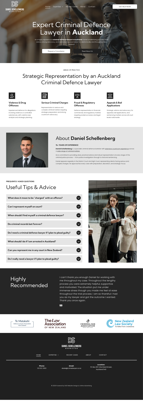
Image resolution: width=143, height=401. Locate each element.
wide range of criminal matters (68, 151)
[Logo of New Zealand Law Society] (120, 324)
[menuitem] (48, 7)
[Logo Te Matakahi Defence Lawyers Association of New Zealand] (23, 324)
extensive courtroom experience (117, 149)
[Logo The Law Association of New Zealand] (55, 324)
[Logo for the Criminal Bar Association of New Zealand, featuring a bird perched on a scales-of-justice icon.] (88, 324)
